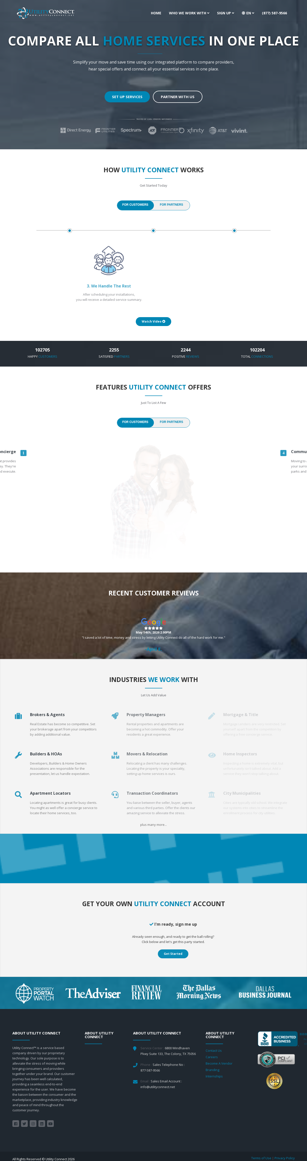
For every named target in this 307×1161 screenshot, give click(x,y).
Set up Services (127, 96)
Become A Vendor (219, 1063)
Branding (212, 1070)
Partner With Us (178, 96)
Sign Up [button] (225, 13)
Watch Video (153, 321)
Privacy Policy (285, 1158)
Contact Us (214, 1050)
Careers (212, 1057)
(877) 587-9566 (274, 13)
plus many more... (153, 824)
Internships (214, 1076)
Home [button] (156, 13)
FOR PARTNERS (171, 204)
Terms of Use (261, 1158)
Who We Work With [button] (189, 13)
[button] (248, 13)
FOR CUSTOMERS (135, 204)
